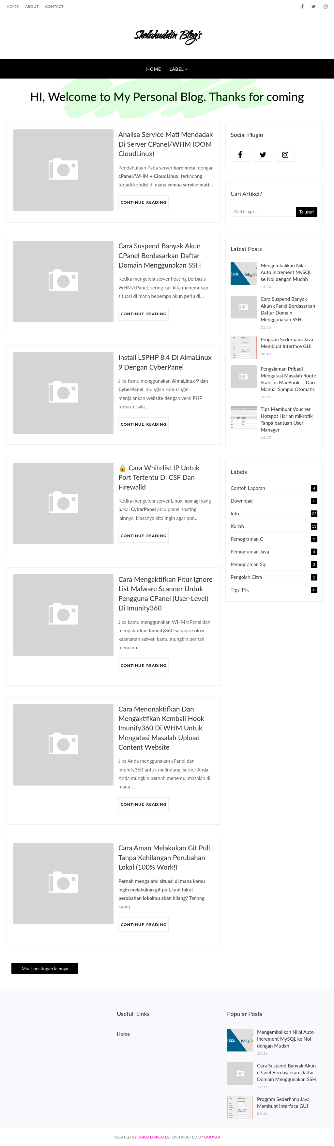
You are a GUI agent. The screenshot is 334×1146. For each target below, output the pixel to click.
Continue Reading (144, 202)
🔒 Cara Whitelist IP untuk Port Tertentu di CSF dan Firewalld (159, 477)
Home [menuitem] (153, 69)
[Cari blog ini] (263, 212)
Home (13, 6)
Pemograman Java (274, 551)
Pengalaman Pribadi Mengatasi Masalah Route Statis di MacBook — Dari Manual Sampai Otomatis (288, 379)
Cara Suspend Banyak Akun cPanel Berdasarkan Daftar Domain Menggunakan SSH (159, 255)
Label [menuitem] (176, 69)
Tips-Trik (274, 590)
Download (274, 501)
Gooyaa (212, 1137)
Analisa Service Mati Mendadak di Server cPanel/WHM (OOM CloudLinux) (165, 143)
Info (274, 513)
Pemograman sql (274, 564)
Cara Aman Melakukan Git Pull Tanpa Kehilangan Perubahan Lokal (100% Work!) (164, 857)
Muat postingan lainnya (45, 968)
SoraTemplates (153, 1137)
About (32, 6)
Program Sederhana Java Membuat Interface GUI (287, 342)
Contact (54, 6)
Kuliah (274, 526)
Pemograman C (274, 539)
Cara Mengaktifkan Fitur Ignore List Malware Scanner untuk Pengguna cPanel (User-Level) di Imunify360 (165, 593)
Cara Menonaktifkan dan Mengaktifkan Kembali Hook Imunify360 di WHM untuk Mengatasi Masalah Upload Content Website (161, 728)
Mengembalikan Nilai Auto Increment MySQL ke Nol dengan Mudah (286, 272)
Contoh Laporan (274, 488)
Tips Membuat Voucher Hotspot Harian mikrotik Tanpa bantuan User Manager (287, 419)
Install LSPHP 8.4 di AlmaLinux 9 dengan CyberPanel (165, 362)
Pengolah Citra (274, 577)
